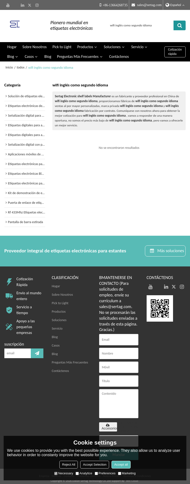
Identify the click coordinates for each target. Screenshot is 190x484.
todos (20, 63)
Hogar (12, 42)
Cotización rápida (175, 47)
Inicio (9, 63)
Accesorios (109, 422)
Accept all (121, 464)
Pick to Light (61, 42)
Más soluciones (170, 246)
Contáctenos (119, 52)
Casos (29, 52)
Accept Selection (94, 464)
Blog (10, 52)
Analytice (84, 473)
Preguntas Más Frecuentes (77, 52)
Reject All (68, 464)
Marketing (127, 473)
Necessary (63, 473)
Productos (85, 42)
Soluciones (112, 42)
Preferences (105, 473)
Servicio (137, 42)
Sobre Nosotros (35, 42)
